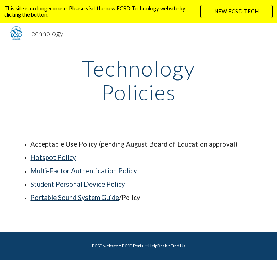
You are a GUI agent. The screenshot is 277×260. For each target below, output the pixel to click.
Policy (127, 171)
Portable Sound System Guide (74, 198)
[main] (138, 80)
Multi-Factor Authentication (73, 171)
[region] (138, 11)
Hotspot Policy (53, 157)
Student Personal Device (67, 184)
